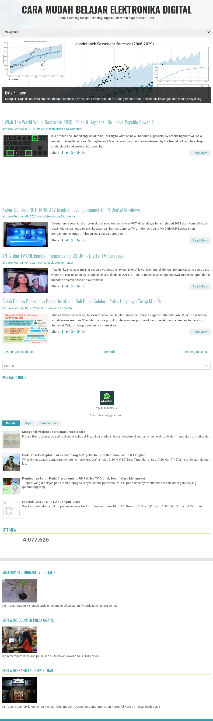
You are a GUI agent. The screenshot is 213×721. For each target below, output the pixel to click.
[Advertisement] (106, 183)
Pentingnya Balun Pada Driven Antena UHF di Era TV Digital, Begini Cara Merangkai (83, 478)
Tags (28, 423)
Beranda (109, 352)
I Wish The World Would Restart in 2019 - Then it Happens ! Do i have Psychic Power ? (78, 122)
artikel (40, 129)
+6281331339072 (106, 407)
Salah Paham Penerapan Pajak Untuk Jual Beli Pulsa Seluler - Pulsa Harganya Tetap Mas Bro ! (84, 301)
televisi (41, 216)
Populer (11, 423)
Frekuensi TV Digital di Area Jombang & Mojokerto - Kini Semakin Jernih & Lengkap (84, 455)
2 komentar (68, 216)
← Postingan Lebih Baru (18, 352)
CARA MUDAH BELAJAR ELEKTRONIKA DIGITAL (107, 9)
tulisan (50, 129)
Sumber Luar (48, 423)
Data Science (15, 93)
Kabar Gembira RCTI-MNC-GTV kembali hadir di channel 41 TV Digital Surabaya (71, 209)
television (53, 216)
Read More (200, 153)
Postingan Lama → (198, 352)
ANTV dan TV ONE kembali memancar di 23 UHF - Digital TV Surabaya (63, 255)
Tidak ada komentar (69, 129)
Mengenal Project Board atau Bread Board (53, 432)
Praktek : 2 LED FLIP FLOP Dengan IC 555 (51, 502)
